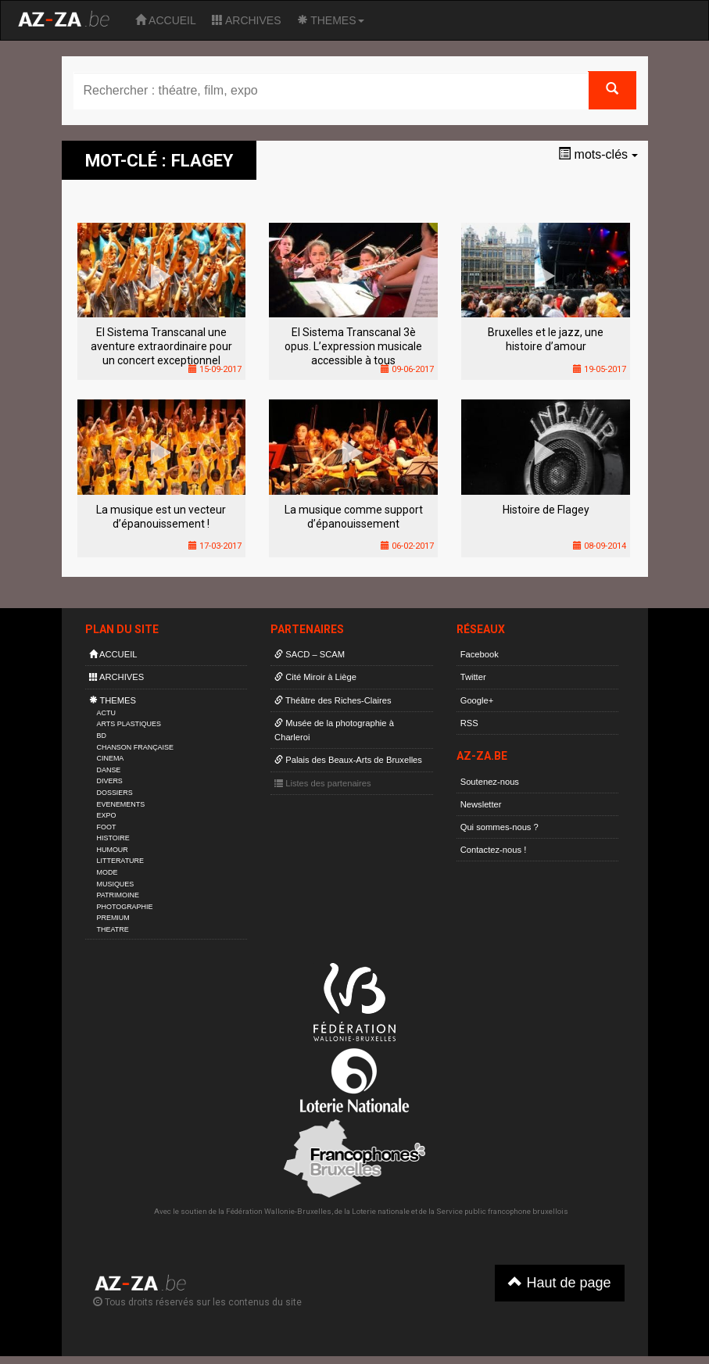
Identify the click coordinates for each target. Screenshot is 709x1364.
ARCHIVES (246, 20)
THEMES (330, 20)
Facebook (479, 654)
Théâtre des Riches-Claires (332, 700)
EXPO (106, 815)
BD (101, 735)
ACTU (106, 713)
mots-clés (597, 154)
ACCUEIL (165, 20)
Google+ (477, 700)
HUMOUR (112, 850)
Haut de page (559, 1282)
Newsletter (481, 804)
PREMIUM (113, 918)
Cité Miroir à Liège (315, 677)
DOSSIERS (115, 793)
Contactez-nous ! (493, 849)
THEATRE (113, 929)
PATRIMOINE (118, 895)
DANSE (109, 770)
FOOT (106, 827)
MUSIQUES (115, 884)
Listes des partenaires (322, 783)
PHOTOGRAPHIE (125, 907)
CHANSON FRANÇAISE (135, 747)
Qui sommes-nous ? (499, 827)
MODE (107, 872)
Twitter (473, 677)
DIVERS (110, 781)
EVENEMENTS (121, 804)
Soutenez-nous (489, 781)
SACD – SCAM (309, 654)
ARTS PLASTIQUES (129, 724)
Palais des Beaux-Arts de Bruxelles (348, 759)
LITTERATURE (121, 861)
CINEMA (110, 758)
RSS (469, 723)
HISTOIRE (113, 838)
